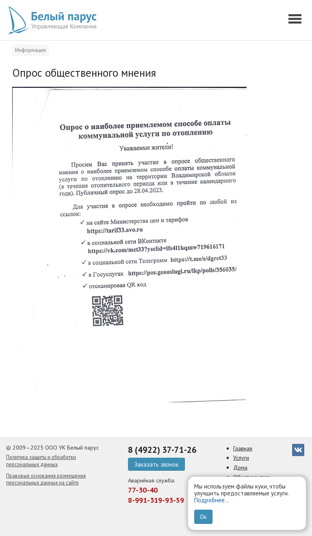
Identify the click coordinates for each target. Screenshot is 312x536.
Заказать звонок (156, 464)
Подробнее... (211, 500)
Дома (240, 467)
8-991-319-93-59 (156, 500)
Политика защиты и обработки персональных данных (41, 460)
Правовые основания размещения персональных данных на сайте (46, 479)
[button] (296, 20)
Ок (203, 517)
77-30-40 (143, 490)
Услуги (241, 457)
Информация (30, 50)
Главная (242, 448)
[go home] (55, 20)
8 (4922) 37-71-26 (162, 449)
